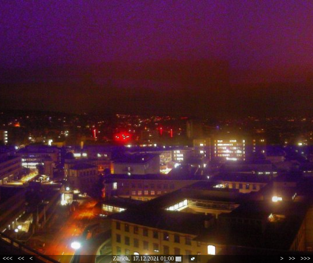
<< (21, 258)
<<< (7, 258)
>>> (305, 258)
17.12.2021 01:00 (157, 258)
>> (292, 258)
